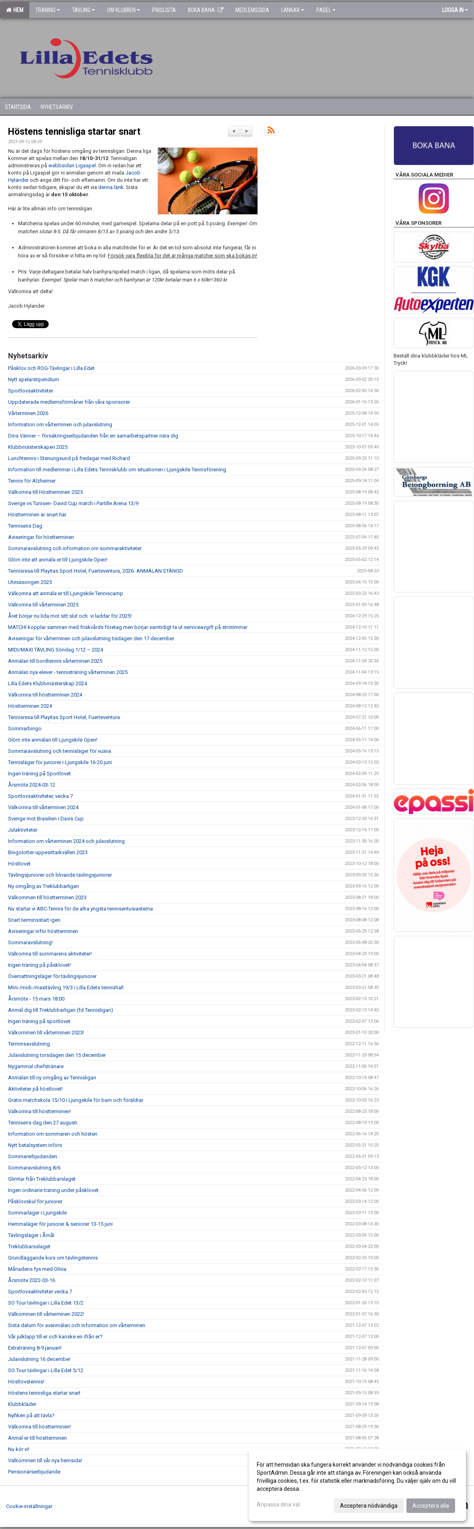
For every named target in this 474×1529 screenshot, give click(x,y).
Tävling (83, 10)
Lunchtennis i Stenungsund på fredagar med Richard (69, 458)
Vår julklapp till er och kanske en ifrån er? (55, 1337)
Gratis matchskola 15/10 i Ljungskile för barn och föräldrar (75, 1100)
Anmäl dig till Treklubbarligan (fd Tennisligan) (60, 1010)
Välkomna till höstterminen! (39, 1111)
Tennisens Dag (25, 526)
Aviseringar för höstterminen (41, 537)
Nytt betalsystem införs (35, 1145)
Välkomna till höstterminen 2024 (45, 695)
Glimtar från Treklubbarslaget (42, 1179)
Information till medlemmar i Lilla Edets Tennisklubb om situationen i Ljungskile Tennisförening (117, 470)
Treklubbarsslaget (29, 1246)
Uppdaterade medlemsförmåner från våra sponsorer (69, 402)
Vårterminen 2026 (28, 413)
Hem (14, 10)
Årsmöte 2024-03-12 (31, 785)
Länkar (292, 10)
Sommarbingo (24, 728)
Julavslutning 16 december (39, 1359)
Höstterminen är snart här (37, 515)
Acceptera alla (430, 1505)
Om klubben (123, 10)
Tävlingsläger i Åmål (31, 1235)
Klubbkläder (22, 1404)
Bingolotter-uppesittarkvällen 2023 (48, 852)
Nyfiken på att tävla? (31, 1415)
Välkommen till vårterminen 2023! (46, 1033)
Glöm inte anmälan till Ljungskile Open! (52, 740)
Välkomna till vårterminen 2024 (43, 807)
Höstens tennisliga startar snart (74, 131)
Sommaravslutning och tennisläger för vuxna (59, 751)
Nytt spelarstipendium (33, 379)
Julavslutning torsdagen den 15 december (57, 1055)
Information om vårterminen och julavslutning (60, 424)
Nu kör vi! (18, 1449)
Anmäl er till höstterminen (37, 1438)
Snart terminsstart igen (34, 920)
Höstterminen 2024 (30, 706)
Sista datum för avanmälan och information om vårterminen (76, 1325)
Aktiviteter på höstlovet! (35, 1089)
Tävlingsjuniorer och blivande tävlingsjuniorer (60, 875)
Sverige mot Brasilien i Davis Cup (46, 819)
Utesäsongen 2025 (30, 582)
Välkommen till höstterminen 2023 (47, 897)
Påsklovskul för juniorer (35, 1201)
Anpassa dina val (278, 1504)
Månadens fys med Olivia (37, 1269)
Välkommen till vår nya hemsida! (45, 1460)
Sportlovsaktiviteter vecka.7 (40, 1292)
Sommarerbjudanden (32, 1156)
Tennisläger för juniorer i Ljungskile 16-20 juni (60, 762)
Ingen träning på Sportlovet (39, 774)
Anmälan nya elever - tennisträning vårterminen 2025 (68, 672)
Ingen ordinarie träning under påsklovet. (54, 1190)
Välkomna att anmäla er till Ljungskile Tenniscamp (65, 593)
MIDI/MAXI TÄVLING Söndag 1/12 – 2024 (55, 650)
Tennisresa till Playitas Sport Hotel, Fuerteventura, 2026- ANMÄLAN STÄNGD (95, 571)
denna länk (111, 187)
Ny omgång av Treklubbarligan (43, 886)
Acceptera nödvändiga (369, 1505)
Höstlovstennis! (26, 1382)
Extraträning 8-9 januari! (35, 1348)
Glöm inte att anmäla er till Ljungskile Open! (57, 560)
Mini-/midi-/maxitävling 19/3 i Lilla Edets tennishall (66, 987)
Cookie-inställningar (29, 1506)
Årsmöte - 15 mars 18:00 (36, 999)
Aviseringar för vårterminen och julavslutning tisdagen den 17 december (91, 638)
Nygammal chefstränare (36, 1066)
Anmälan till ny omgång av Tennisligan (52, 1078)
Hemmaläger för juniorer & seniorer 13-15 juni (60, 1224)
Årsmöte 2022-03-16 (31, 1280)
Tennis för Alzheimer (32, 481)
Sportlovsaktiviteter (30, 391)
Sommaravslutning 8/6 (34, 1168)
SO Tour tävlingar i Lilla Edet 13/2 (45, 1303)
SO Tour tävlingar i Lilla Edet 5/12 (45, 1370)
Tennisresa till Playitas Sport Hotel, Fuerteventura (64, 717)
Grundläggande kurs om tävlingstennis (53, 1258)
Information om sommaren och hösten (52, 1134)
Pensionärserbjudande (34, 1472)
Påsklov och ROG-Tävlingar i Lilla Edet (51, 368)
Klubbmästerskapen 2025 (38, 447)
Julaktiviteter (22, 830)
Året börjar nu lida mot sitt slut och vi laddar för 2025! (70, 616)
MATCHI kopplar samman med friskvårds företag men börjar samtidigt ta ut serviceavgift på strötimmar (127, 627)
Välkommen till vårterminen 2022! (46, 1314)
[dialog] (357, 1485)
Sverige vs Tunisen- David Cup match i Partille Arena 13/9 (73, 503)
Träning (47, 10)
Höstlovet (19, 864)
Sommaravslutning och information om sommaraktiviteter (75, 548)
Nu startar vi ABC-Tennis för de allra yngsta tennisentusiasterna (80, 909)
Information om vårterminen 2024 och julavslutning (66, 841)
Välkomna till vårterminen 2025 (43, 605)
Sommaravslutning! (30, 942)
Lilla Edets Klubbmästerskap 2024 (47, 683)
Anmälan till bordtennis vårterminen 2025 (55, 661)
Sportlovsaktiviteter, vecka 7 (40, 796)
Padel (326, 10)
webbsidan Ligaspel (72, 165)
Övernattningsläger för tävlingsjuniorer (52, 976)
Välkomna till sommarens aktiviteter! (50, 954)
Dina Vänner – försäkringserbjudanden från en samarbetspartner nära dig (93, 436)
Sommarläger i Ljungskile (37, 1213)
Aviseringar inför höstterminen (43, 931)
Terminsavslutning (29, 1044)
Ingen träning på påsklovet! (39, 965)
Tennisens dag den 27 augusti (42, 1123)
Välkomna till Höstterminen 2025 (45, 492)
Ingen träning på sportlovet (39, 1021)
